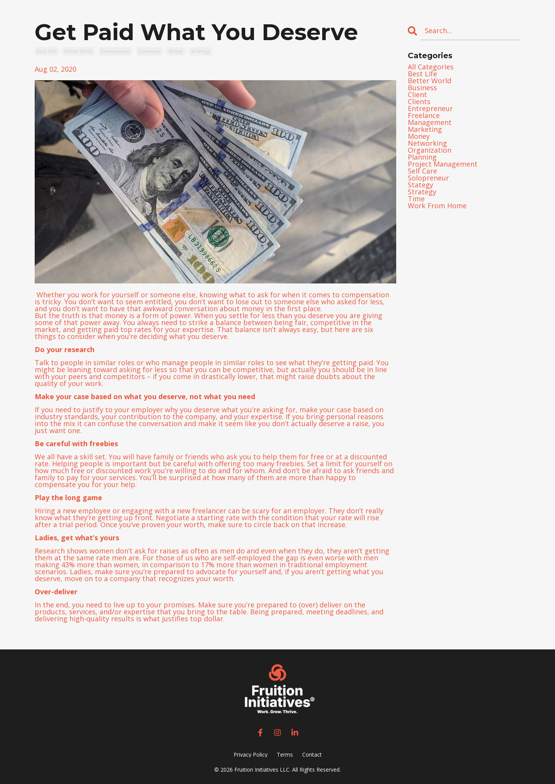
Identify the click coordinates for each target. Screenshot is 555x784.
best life (46, 51)
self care (422, 170)
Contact (312, 754)
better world (78, 51)
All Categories (431, 66)
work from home (437, 205)
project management (443, 163)
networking (427, 143)
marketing (425, 129)
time (416, 198)
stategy (420, 184)
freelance (149, 51)
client (417, 94)
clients (419, 101)
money (176, 51)
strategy (201, 51)
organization (429, 150)
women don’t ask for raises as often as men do (167, 550)
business (422, 87)
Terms (285, 754)
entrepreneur (115, 51)
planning (422, 156)
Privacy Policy (250, 754)
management (430, 122)
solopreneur (428, 177)
